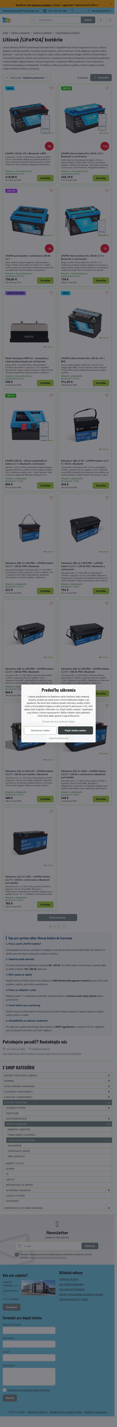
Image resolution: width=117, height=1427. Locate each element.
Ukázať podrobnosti (58, 738)
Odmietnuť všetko (40, 730)
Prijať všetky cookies (75, 730)
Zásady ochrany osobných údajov (58, 721)
